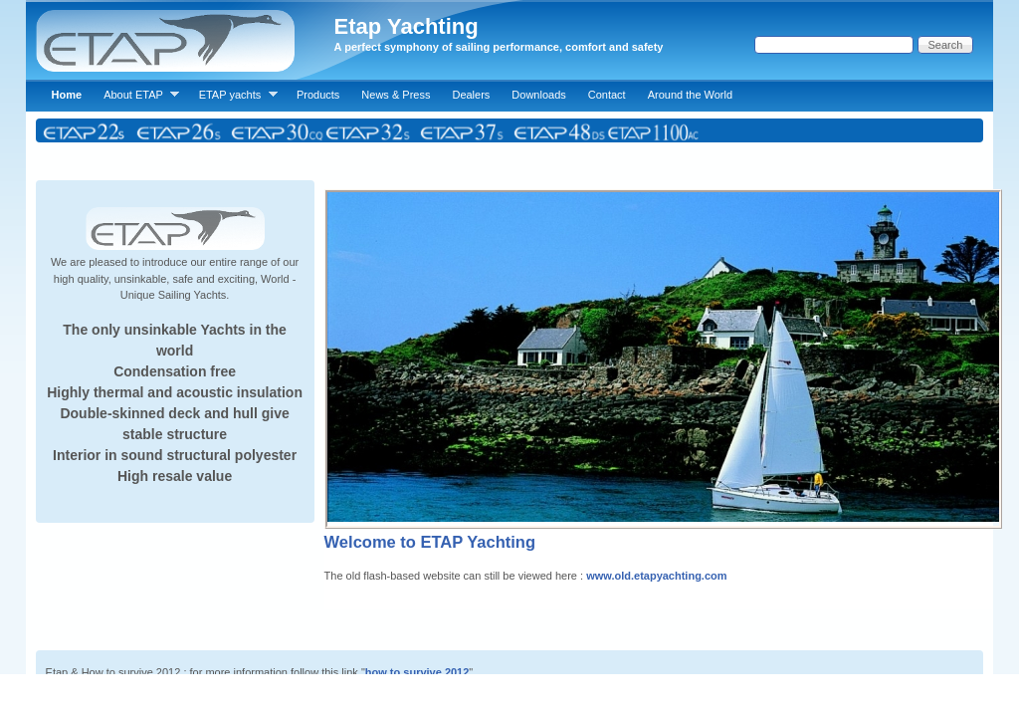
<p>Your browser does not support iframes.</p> (509, 337)
